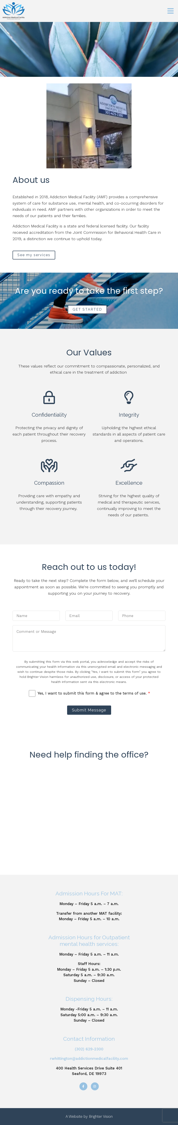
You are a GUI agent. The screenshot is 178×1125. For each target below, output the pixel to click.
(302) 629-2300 (89, 1049)
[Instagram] (95, 1086)
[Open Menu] (170, 10)
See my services (33, 255)
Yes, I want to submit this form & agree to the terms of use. (94, 693)
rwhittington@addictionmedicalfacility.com (89, 1058)
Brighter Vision (101, 1116)
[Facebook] (83, 1086)
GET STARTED (87, 309)
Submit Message (89, 710)
